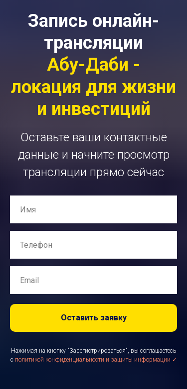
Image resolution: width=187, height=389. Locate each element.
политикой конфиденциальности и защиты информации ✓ (96, 359)
